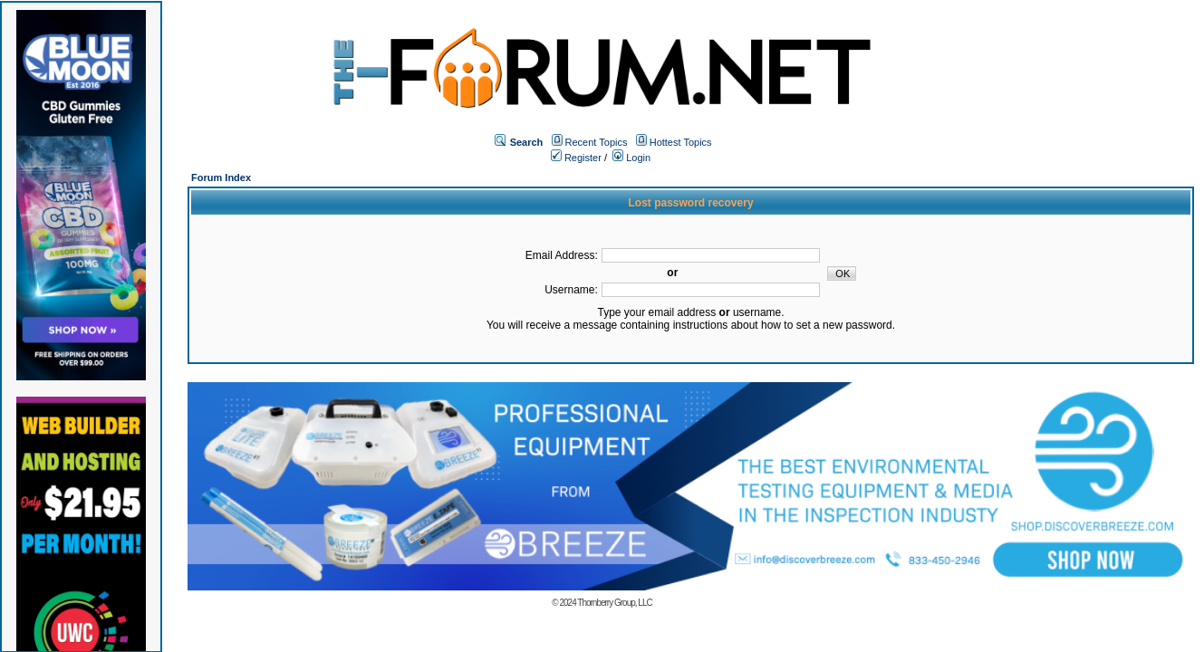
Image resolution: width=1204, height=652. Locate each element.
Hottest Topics (681, 142)
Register (576, 157)
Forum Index (221, 177)
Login (631, 157)
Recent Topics (596, 142)
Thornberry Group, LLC (614, 603)
